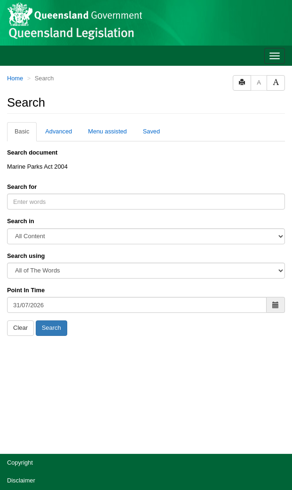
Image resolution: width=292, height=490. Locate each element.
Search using (26, 255)
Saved (151, 131)
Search (51, 327)
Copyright (20, 462)
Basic (22, 131)
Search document (32, 152)
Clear (20, 327)
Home (15, 78)
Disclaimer (21, 480)
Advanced (58, 131)
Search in (20, 221)
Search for (22, 186)
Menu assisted (107, 131)
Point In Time (26, 290)
